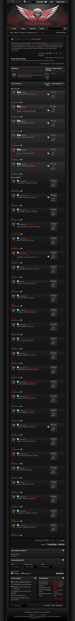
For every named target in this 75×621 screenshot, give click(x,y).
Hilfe (51, 2)
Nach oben (61, 544)
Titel (13, 83)
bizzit (18, 123)
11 (56, 53)
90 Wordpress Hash (32, 411)
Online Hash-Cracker (32, 135)
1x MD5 (28, 238)
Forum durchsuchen (57, 63)
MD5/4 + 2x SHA (31, 210)
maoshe (19, 384)
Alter (12, 564)
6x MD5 (28, 353)
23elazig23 (20, 312)
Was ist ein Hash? (31, 164)
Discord (32, 29)
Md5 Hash (29, 439)
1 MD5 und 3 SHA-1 (32, 368)
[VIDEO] (56, 590)
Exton (18, 326)
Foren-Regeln (58, 599)
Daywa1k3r (20, 197)
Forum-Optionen (45, 63)
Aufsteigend (15, 573)
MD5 (25, 468)
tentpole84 (20, 257)
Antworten (47, 83)
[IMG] (55, 586)
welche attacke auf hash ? (34, 195)
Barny (18, 240)
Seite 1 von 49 (44, 53)
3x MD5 (28, 396)
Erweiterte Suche (61, 32)
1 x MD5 (28, 325)
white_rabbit (20, 211)
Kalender (16, 32)
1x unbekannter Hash (32, 525)
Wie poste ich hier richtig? (34, 92)
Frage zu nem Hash (32, 382)
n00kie (19, 298)
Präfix (42, 564)
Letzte (41, 55)
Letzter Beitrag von (58, 83)
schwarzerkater (21, 269)
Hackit (42, 29)
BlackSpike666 (21, 369)
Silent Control (21, 455)
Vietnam (19, 441)
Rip (18, 470)
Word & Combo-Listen (25, 73)
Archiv (53, 605)
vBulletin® (38, 615)
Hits (48, 85)
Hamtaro (19, 111)
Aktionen (22, 32)
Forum (14, 29)
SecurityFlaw (20, 183)
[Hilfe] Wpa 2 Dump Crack (27, 339)
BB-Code (56, 582)
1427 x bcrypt (30, 181)
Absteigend (26, 573)
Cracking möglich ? (31, 310)
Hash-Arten (29, 121)
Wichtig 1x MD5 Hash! (32, 497)
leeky (18, 341)
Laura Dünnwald (21, 226)
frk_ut (18, 412)
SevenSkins (42, 618)
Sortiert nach (28, 564)
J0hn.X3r (19, 94)
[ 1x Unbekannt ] (31, 224)
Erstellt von (18, 83)
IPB (27, 296)
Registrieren (61, 2)
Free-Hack (47, 605)
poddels (19, 498)
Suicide (19, 166)
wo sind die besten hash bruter (33, 267)
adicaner (19, 527)
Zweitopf (19, 355)
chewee (19, 427)
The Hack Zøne (24, 39)
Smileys (56, 584)
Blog (23, 29)
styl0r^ (19, 137)
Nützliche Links (31, 32)
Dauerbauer (20, 513)
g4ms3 (19, 153)
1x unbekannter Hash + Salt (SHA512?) (36, 282)
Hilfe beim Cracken (31, 425)
